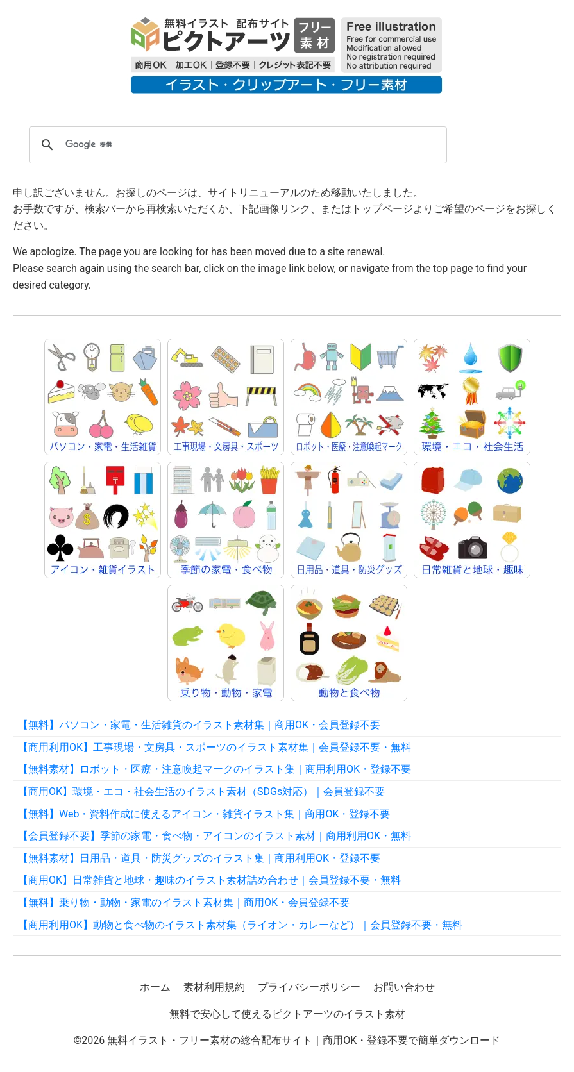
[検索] (236, 145)
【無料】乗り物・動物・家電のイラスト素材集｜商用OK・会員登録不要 (184, 902)
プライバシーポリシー (309, 987)
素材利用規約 (214, 987)
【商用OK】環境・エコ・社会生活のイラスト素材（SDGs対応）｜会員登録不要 (201, 791)
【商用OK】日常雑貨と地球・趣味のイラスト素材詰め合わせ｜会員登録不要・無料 (209, 880)
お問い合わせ (404, 987)
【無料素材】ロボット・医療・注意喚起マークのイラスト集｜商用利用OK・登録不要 (214, 769)
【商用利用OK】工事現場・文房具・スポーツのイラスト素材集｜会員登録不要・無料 (214, 747)
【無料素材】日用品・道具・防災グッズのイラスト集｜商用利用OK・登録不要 (199, 858)
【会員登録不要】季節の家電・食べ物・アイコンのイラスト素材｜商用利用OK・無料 (214, 836)
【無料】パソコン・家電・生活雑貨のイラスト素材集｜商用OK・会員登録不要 (199, 725)
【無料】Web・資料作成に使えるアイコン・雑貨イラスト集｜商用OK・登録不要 (204, 814)
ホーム (155, 987)
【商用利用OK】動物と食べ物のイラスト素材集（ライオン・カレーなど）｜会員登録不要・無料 (240, 925)
